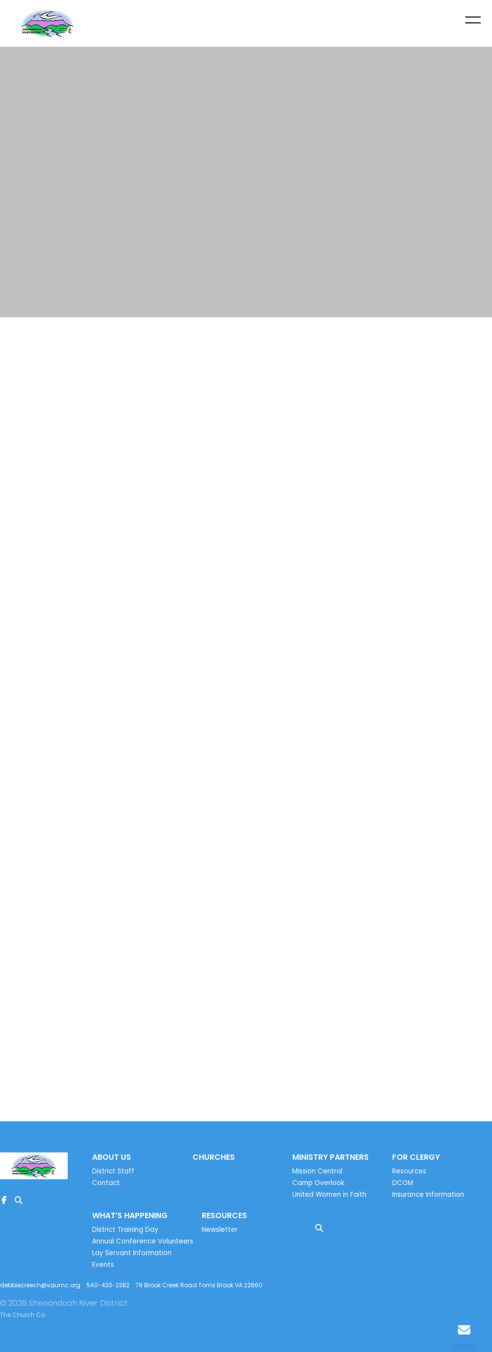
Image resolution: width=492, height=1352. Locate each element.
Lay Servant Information (131, 1253)
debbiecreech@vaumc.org (40, 1285)
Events (103, 1264)
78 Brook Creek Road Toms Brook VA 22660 (199, 1285)
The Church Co (22, 1315)
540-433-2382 (108, 1285)
